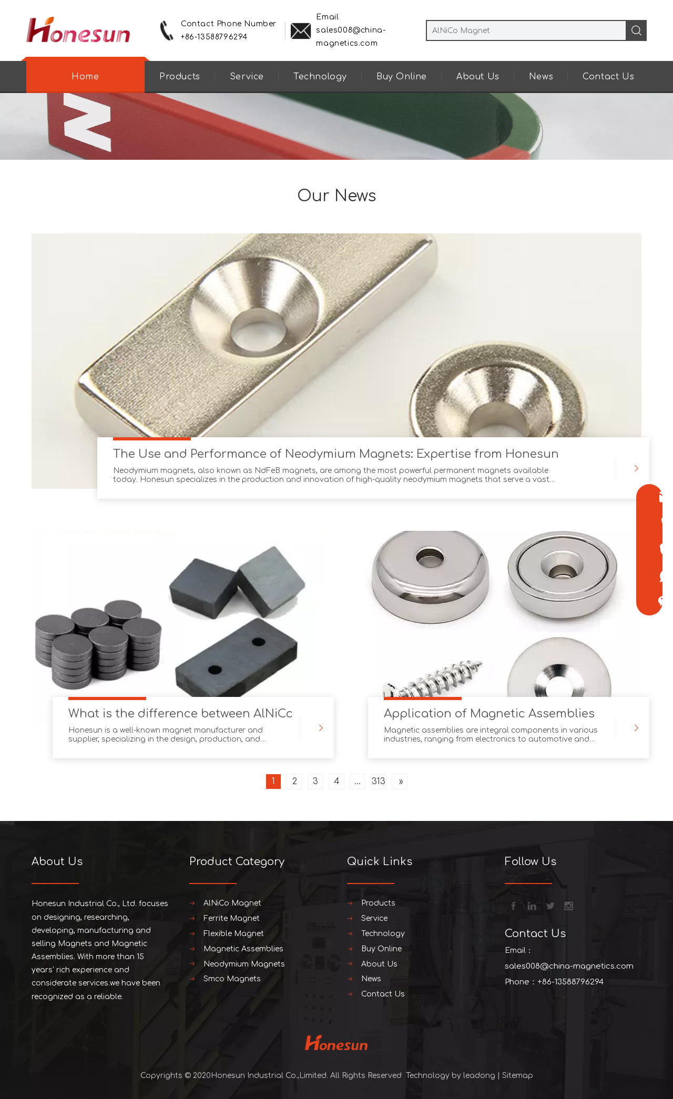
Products (179, 76)
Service (247, 76)
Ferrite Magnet (231, 918)
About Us (477, 76)
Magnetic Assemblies (243, 949)
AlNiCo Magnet (232, 903)
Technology (320, 76)
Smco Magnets (232, 979)
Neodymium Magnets (244, 964)
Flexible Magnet (233, 934)
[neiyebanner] (336, 125)
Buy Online (401, 76)
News (541, 76)
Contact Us (608, 76)
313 (378, 781)
